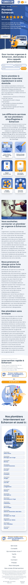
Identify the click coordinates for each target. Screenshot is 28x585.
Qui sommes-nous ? (14, 551)
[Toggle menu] (25, 2)
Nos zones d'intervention (14, 568)
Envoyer (23, 68)
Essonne (9, 6)
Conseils (14, 548)
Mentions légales (22, 582)
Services (14, 545)
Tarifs (14, 554)
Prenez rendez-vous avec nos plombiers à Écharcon (12, 374)
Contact (14, 560)
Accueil (3, 6)
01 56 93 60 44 (14, 382)
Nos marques (14, 565)
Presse (14, 562)
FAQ (14, 557)
